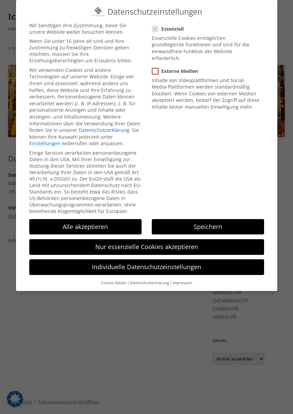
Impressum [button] (182, 277)
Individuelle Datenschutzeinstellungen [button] (146, 261)
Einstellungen (45, 137)
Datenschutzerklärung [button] (149, 277)
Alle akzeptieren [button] (85, 220)
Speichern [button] (208, 220)
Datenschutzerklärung (104, 124)
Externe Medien (178, 65)
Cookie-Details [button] (114, 277)
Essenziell (171, 22)
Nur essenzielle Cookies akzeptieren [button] (146, 241)
